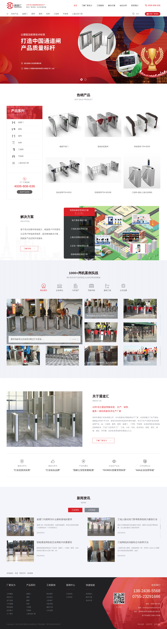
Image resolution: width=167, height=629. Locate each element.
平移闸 (65, 14)
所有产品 (14, 14)
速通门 (24, 14)
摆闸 (33, 14)
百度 (16, 573)
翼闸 (40, 14)
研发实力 (10, 597)
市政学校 (50, 604)
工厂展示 (10, 614)
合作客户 (10, 610)
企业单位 (50, 597)
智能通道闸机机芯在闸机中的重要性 (54, 542)
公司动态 (69, 597)
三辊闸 (56, 14)
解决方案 (111, 5)
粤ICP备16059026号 (53, 624)
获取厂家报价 (152, 14)
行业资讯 (69, 594)
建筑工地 (50, 607)
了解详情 (29, 248)
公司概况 (10, 594)
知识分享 (123, 5)
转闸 (48, 14)
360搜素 (30, 573)
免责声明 (149, 624)
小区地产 (50, 600)
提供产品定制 (24, 192)
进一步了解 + (79, 213)
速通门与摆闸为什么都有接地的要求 (54, 519)
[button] (81, 79)
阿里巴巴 (22, 573)
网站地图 (141, 624)
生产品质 (10, 600)
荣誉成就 (10, 607)
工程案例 (100, 5)
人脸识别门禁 (77, 14)
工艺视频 (10, 604)
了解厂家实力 (87, 5)
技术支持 (157, 624)
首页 (75, 5)
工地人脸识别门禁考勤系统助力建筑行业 (137, 519)
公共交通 (50, 610)
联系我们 (134, 5)
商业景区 (50, 594)
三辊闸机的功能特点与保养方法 (133, 542)
